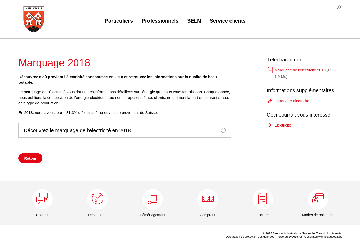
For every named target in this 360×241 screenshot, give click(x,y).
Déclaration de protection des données (250, 236)
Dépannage (97, 215)
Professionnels (160, 21)
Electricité (283, 125)
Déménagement (152, 215)
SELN (194, 21)
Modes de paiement (318, 215)
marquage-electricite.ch (295, 101)
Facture (263, 215)
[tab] (125, 130)
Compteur (207, 215)
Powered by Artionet (289, 236)
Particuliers (119, 21)
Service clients (228, 21)
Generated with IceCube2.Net (323, 236)
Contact (42, 215)
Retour (30, 158)
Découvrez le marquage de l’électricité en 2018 (125, 130)
